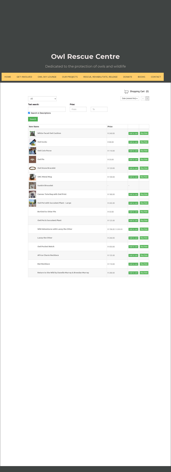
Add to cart (133, 133)
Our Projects (70, 76)
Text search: (33, 104)
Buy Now (144, 133)
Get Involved (24, 76)
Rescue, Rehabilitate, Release (100, 76)
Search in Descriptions (39, 113)
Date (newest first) (130, 98)
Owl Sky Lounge (47, 76)
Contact (156, 76)
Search (33, 119)
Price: (72, 104)
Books (141, 76)
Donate (127, 76)
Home (7, 76)
